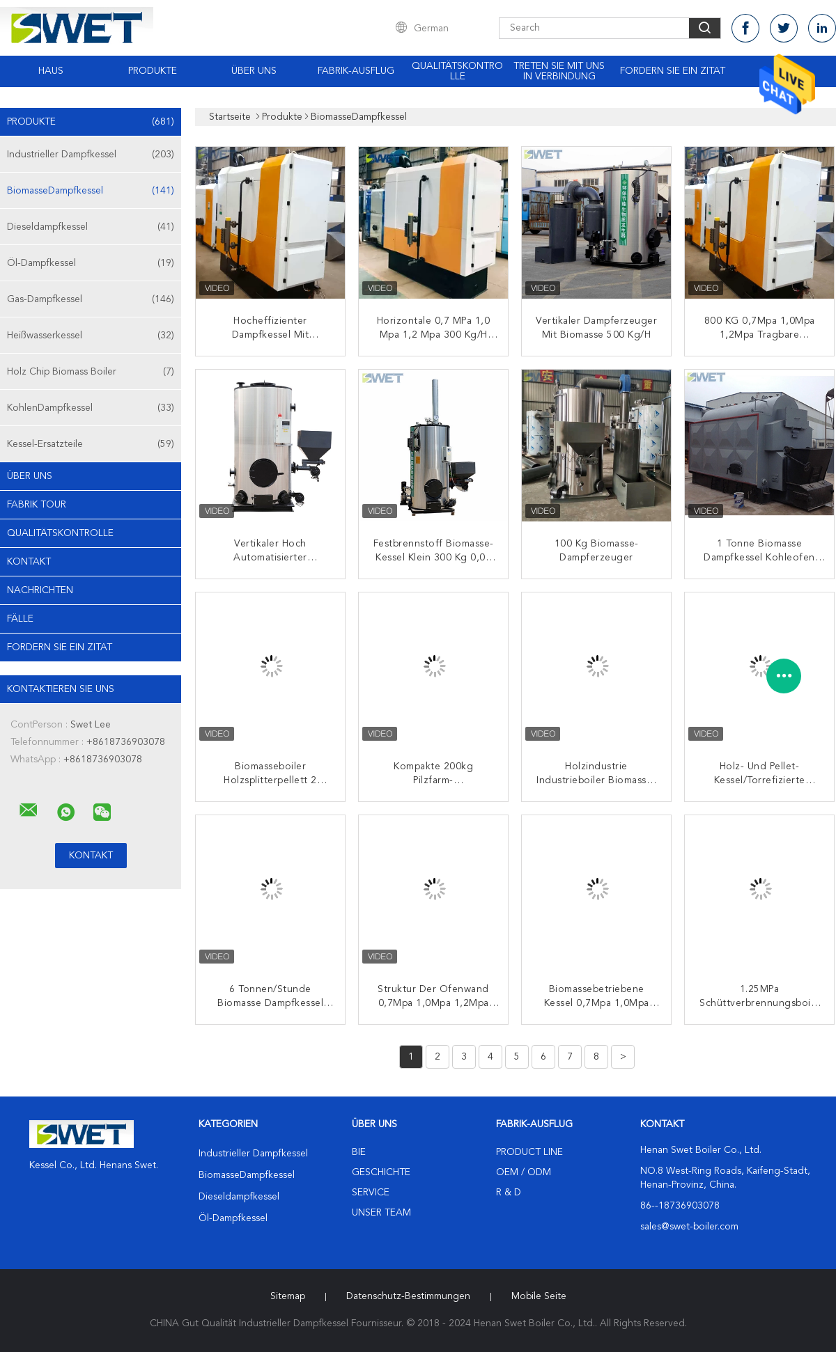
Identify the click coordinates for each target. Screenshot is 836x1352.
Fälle (20, 619)
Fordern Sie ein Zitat (672, 71)
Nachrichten (40, 590)
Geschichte (381, 1172)
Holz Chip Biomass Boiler (90, 372)
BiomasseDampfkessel (90, 191)
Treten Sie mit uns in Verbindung (559, 71)
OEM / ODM (523, 1172)
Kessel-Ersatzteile (90, 444)
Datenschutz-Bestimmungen (408, 1296)
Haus (50, 71)
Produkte (152, 71)
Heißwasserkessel (90, 336)
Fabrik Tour (36, 505)
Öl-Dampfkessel (90, 263)
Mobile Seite (538, 1296)
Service (370, 1192)
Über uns (254, 71)
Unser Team (381, 1213)
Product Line (529, 1152)
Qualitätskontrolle (457, 71)
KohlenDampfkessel (90, 408)
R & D (508, 1192)
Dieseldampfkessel (90, 227)
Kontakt (29, 562)
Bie (359, 1152)
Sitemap (287, 1296)
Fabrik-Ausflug (356, 71)
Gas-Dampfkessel (90, 299)
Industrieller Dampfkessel (90, 155)
